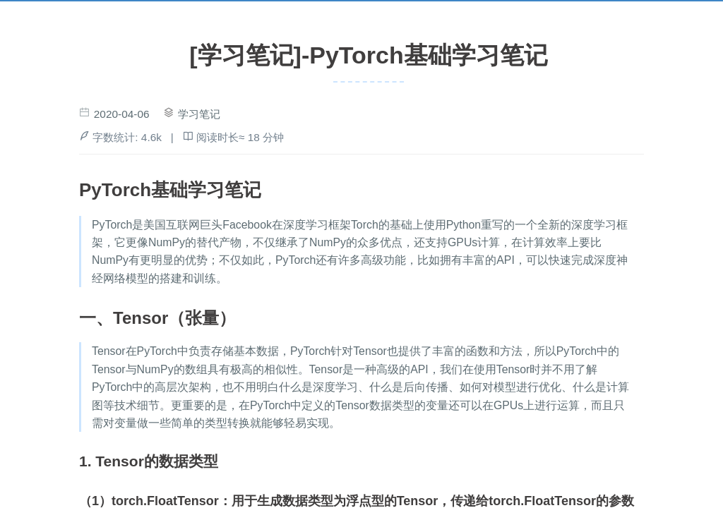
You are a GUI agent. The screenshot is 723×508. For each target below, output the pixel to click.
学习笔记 (199, 114)
